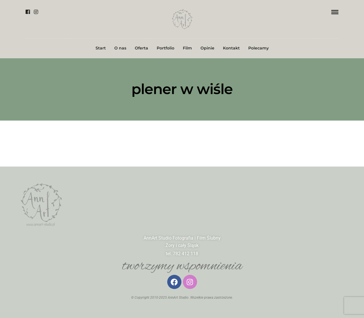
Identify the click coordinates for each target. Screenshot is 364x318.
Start (101, 48)
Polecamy (258, 48)
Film (187, 48)
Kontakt (231, 48)
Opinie (207, 48)
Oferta (141, 48)
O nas (120, 48)
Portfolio (165, 48)
